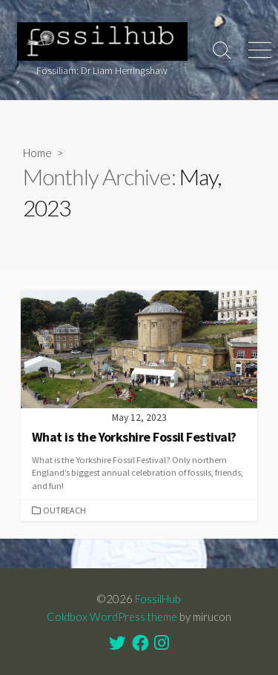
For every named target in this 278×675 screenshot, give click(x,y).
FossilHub (158, 598)
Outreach (64, 510)
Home (37, 152)
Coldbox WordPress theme (112, 616)
